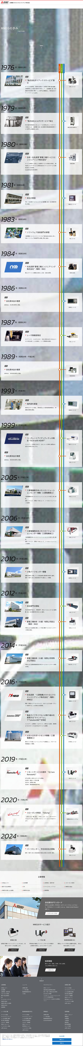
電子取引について (69, 999)
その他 (23, 993)
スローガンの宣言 (5, 993)
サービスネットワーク (6, 999)
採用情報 (67, 1011)
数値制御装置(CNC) (26, 991)
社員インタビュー (69, 1014)
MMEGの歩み (4, 1005)
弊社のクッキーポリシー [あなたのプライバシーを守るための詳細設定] (8, 1039)
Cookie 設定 (61, 1036)
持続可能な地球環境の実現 (49, 989)
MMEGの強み (4, 1001)
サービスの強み (68, 987)
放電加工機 (24, 987)
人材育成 (67, 1020)
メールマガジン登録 (69, 1001)
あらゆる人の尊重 (47, 993)
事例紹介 (46, 1011)
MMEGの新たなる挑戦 (6, 1003)
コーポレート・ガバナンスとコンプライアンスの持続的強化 (52, 996)
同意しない (62, 1039)
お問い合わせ (68, 1003)
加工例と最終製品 (69, 993)
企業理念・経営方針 (5, 991)
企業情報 (3, 984)
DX (2, 997)
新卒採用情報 (68, 1024)
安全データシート (69, 997)
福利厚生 (67, 1022)
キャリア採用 (68, 1026)
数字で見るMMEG (5, 995)
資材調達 (3, 1007)
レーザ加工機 (25, 989)
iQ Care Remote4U (48, 1020)
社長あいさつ (4, 987)
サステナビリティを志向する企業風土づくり (52, 1000)
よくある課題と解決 (69, 991)
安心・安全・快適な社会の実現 (50, 991)
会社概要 (3, 989)
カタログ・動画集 (69, 995)
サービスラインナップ (70, 989)
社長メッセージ (47, 987)
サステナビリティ (48, 984)
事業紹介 (67, 1016)
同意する (62, 1043)
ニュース (24, 984)
